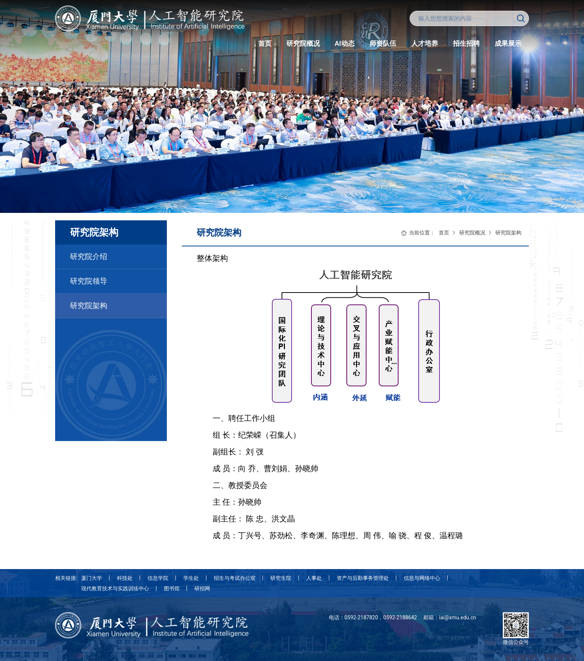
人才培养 (424, 43)
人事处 (314, 578)
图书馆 (172, 588)
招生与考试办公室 (235, 578)
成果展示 (508, 43)
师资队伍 (382, 43)
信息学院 (157, 578)
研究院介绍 (88, 256)
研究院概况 (303, 43)
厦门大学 (91, 578)
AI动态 (345, 43)
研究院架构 (88, 305)
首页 (265, 43)
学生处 (191, 578)
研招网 (202, 588)
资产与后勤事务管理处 (363, 578)
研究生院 (280, 578)
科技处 (125, 578)
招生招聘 (466, 43)
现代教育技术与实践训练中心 (115, 588)
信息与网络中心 (422, 578)
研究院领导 (88, 281)
